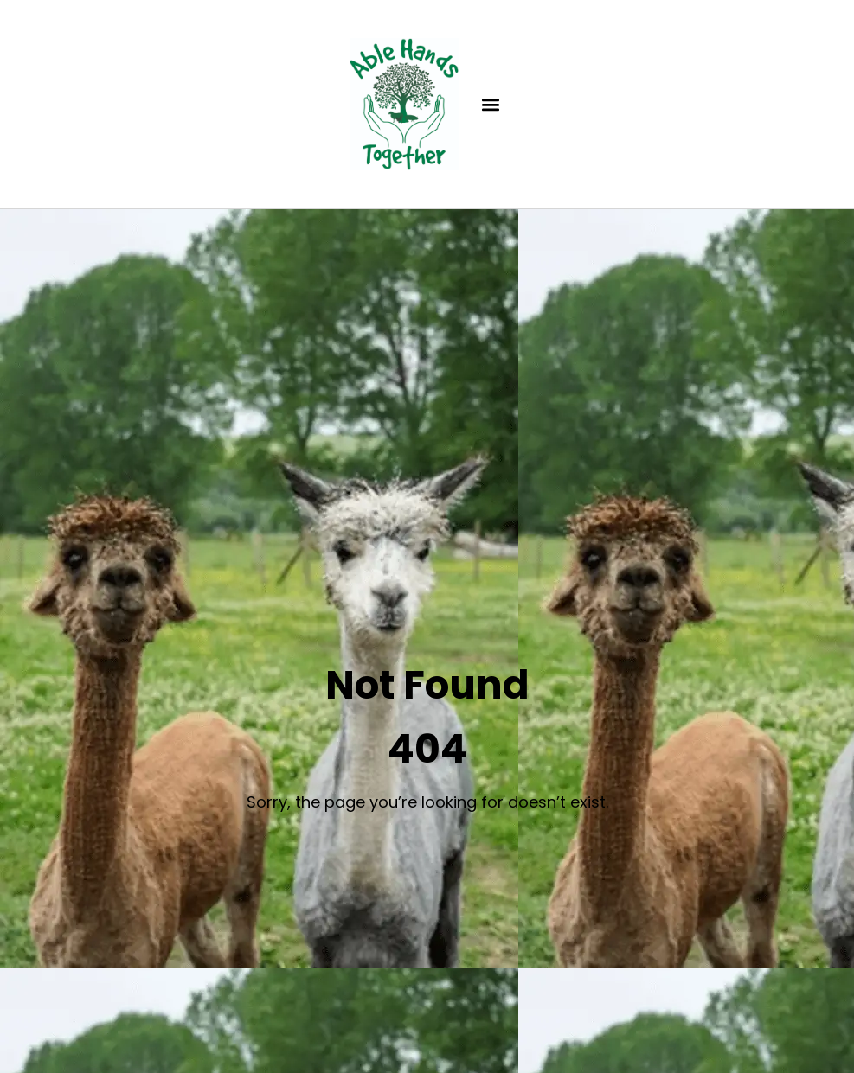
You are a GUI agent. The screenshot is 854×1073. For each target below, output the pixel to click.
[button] (490, 104)
